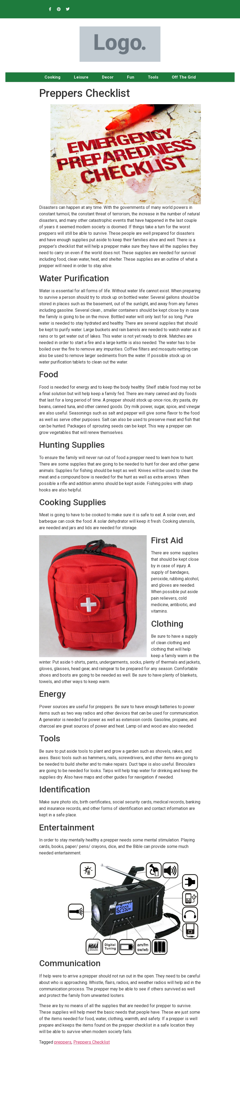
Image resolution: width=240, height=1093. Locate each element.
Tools (153, 77)
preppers (62, 1042)
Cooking (52, 77)
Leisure (81, 77)
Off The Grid (184, 77)
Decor (108, 77)
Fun (130, 77)
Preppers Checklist (91, 1042)
